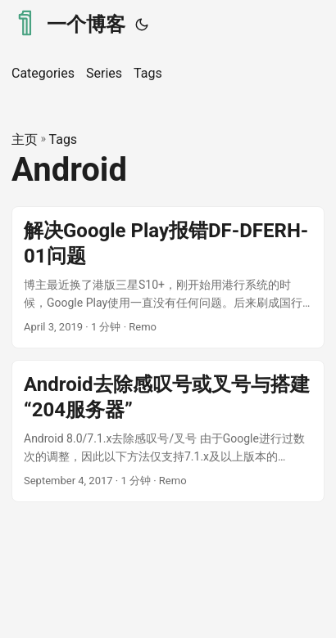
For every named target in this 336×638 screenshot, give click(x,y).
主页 (24, 139)
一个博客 (68, 23)
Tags (63, 139)
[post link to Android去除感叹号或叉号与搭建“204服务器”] (168, 431)
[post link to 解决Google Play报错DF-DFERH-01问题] (168, 277)
